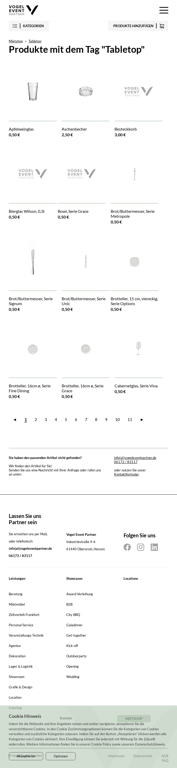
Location (15, 697)
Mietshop (16, 41)
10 (117, 419)
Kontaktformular (126, 474)
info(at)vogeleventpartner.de (135, 458)
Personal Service (21, 625)
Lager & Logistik (21, 666)
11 (129, 419)
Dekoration (17, 656)
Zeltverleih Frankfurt (24, 615)
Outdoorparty (76, 656)
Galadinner (74, 625)
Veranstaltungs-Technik (26, 635)
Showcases (74, 578)
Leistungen (17, 578)
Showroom (17, 677)
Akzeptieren (26, 756)
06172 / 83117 (126, 462)
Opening (72, 666)
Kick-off (72, 646)
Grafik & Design (20, 687)
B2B (69, 604)
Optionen (61, 756)
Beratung (15, 594)
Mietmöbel (17, 604)
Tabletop (35, 41)
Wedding (72, 677)
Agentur (15, 646)
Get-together (76, 635)
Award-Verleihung (79, 594)
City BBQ (73, 615)
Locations (131, 578)
